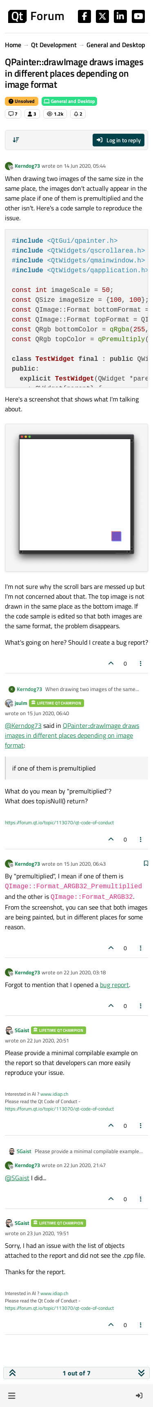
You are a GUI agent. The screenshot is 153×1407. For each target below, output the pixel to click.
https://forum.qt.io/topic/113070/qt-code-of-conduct (59, 822)
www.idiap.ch (54, 1094)
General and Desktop (69, 101)
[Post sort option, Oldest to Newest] (16, 140)
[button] (11, 1395)
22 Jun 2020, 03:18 (85, 972)
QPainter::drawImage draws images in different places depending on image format (72, 735)
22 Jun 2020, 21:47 (85, 1165)
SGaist (22, 1030)
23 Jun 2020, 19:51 (48, 1233)
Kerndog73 (27, 166)
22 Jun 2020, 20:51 (48, 1040)
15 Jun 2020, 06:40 (48, 713)
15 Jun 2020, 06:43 (85, 864)
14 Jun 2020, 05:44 (85, 166)
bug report (114, 985)
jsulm (21, 703)
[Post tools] (141, 663)
